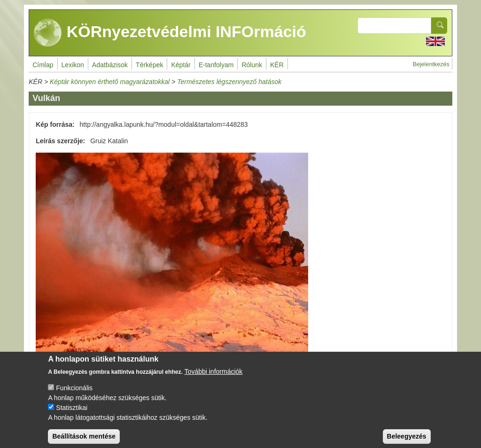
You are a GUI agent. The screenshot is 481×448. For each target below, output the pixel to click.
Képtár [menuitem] (180, 65)
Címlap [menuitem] (42, 65)
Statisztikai (71, 414)
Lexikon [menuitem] (73, 65)
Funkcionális (74, 395)
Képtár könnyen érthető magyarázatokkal (110, 81)
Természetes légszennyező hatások (229, 81)
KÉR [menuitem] (277, 65)
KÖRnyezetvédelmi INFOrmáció (170, 33)
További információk (214, 378)
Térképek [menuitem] (149, 65)
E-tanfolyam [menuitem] (216, 65)
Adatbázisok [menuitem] (110, 65)
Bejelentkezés (430, 64)
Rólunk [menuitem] (251, 65)
